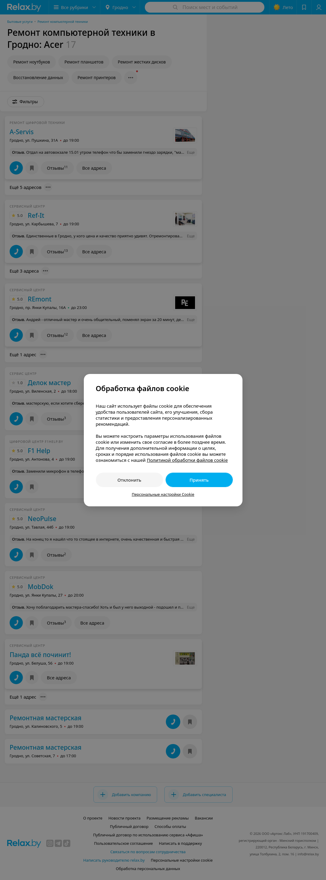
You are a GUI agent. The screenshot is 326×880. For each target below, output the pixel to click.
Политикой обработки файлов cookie (187, 460)
